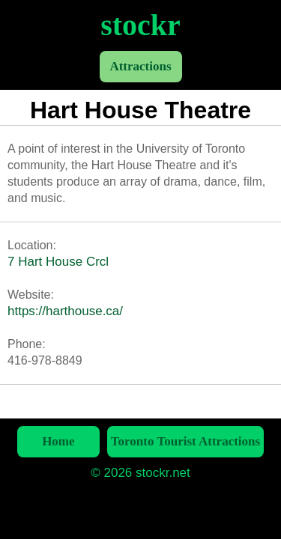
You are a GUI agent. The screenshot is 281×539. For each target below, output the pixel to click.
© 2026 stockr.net (140, 473)
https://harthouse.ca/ (65, 311)
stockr (140, 25)
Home (58, 441)
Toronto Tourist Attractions (185, 441)
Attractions (140, 66)
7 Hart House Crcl (58, 262)
